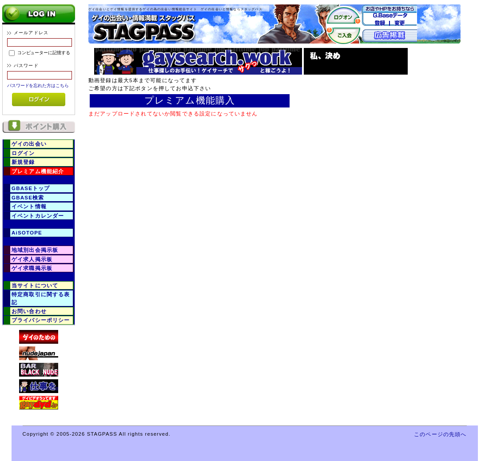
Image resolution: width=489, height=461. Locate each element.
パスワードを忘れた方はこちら (38, 85)
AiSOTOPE (27, 232)
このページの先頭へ (440, 434)
